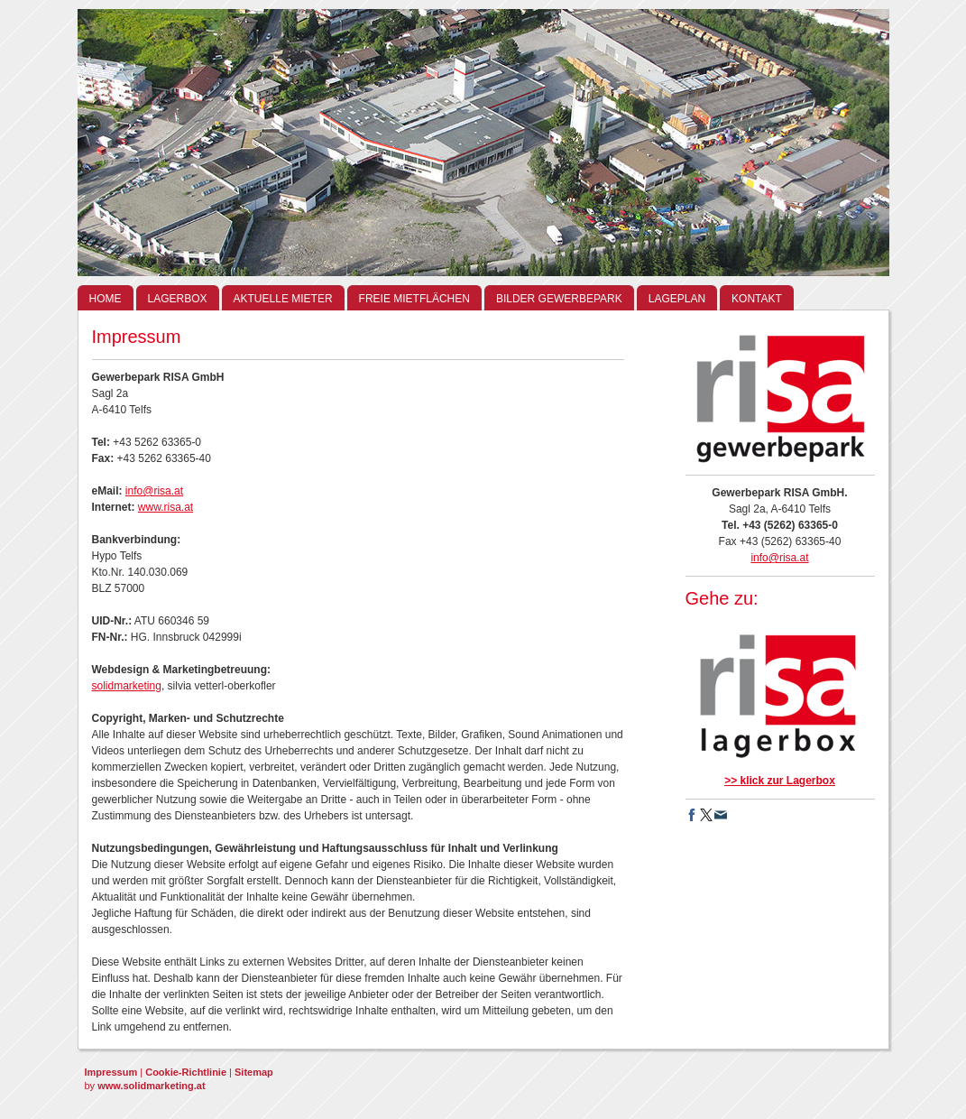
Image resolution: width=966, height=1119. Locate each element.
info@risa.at (154, 491)
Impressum (111, 1072)
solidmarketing (126, 686)
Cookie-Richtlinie (185, 1072)
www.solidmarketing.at (151, 1085)
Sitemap (254, 1072)
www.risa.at (165, 507)
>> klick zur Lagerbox (779, 780)
